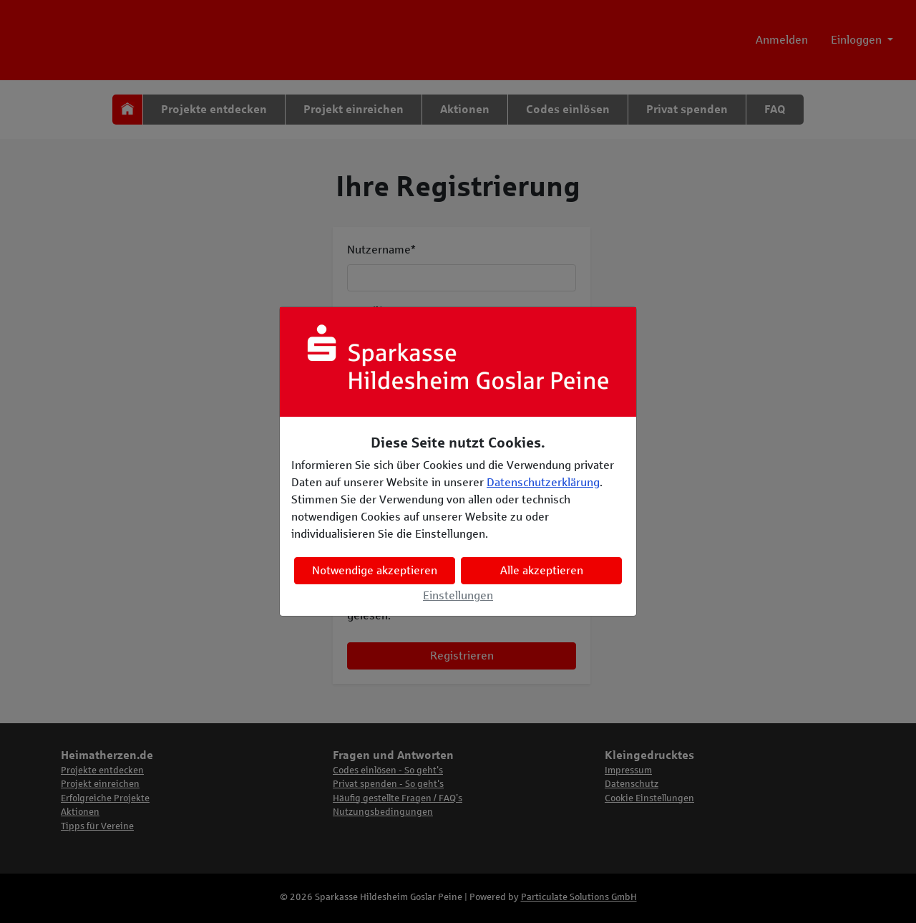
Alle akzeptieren (541, 570)
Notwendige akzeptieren (374, 570)
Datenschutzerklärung (543, 482)
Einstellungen (458, 595)
